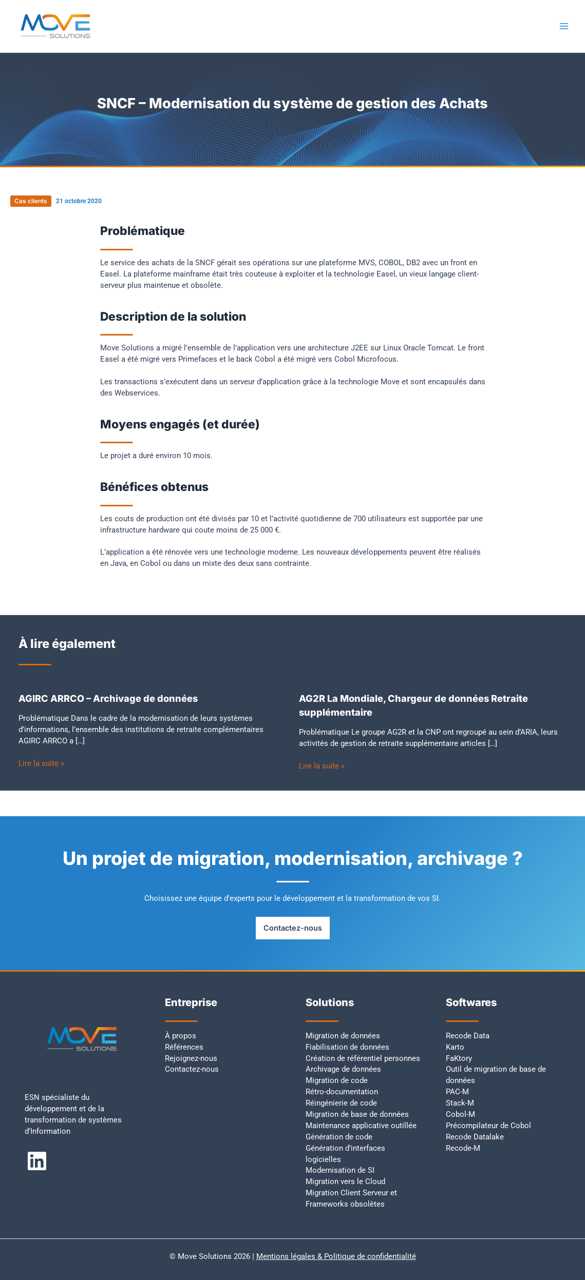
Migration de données (343, 1035)
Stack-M (460, 1103)
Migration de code (337, 1080)
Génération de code (339, 1136)
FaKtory (459, 1058)
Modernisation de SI (340, 1170)
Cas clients (30, 201)
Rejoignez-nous (191, 1058)
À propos (180, 1035)
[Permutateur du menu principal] (564, 26)
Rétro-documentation (342, 1091)
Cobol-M (460, 1114)
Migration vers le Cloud (345, 1181)
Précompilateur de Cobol (488, 1125)
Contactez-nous (292, 928)
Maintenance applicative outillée (361, 1125)
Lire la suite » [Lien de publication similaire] (41, 763)
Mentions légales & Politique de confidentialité (336, 1256)
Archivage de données (343, 1069)
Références (184, 1047)
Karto (455, 1047)
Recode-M (463, 1148)
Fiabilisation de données (347, 1047)
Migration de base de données (357, 1114)
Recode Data (467, 1035)
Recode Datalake (475, 1136)
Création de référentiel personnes (363, 1058)
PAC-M (457, 1091)
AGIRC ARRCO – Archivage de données (108, 698)
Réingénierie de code (341, 1103)
